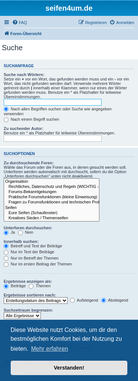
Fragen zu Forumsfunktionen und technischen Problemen (51, 202)
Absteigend (114, 300)
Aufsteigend (84, 300)
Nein (25, 232)
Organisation (51, 181)
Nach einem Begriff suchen (31, 119)
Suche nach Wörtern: (24, 74)
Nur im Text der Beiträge (29, 252)
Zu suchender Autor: (23, 128)
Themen (39, 286)
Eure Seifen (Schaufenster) (51, 213)
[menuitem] (19, 22)
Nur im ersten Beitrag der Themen (38, 264)
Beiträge (15, 286)
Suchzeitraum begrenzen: (28, 310)
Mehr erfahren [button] (49, 349)
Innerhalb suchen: (21, 241)
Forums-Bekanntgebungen (51, 192)
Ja (9, 232)
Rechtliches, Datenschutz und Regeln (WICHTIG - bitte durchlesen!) (51, 186)
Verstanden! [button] (69, 368)
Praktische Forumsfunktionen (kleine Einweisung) (51, 197)
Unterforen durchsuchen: (28, 228)
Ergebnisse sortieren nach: (30, 295)
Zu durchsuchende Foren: (29, 163)
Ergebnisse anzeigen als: (28, 281)
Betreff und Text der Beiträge (33, 246)
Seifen (51, 207)
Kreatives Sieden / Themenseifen (51, 218)
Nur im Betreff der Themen (31, 258)
